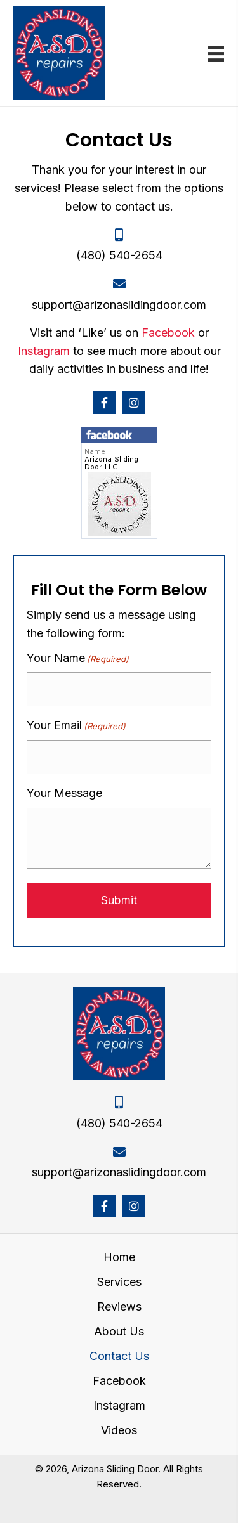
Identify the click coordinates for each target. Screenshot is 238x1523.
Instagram (44, 351)
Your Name (78, 658)
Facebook (168, 332)
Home (119, 1257)
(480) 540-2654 (119, 255)
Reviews (119, 1306)
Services (119, 1282)
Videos (119, 1430)
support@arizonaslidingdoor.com (119, 304)
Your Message (64, 793)
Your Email (76, 725)
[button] (104, 402)
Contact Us (119, 1356)
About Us (119, 1331)
